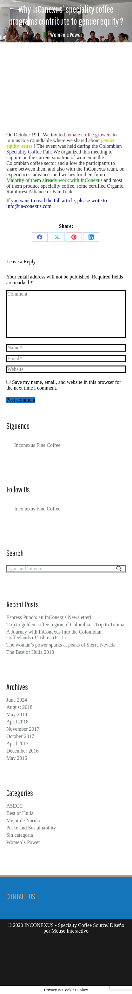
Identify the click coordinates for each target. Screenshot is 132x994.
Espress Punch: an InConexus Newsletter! (48, 617)
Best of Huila (19, 813)
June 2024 (16, 700)
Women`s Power (23, 842)
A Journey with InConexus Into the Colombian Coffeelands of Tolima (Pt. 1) (54, 634)
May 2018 (16, 714)
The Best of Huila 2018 (30, 652)
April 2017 (17, 743)
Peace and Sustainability (31, 827)
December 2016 (22, 750)
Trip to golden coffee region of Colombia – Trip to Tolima (65, 624)
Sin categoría (19, 835)
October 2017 (20, 736)
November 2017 (22, 729)
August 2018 (19, 707)
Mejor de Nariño (23, 820)
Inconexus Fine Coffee (37, 445)
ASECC (14, 806)
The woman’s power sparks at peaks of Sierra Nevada (61, 644)
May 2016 (16, 758)
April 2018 (17, 721)
